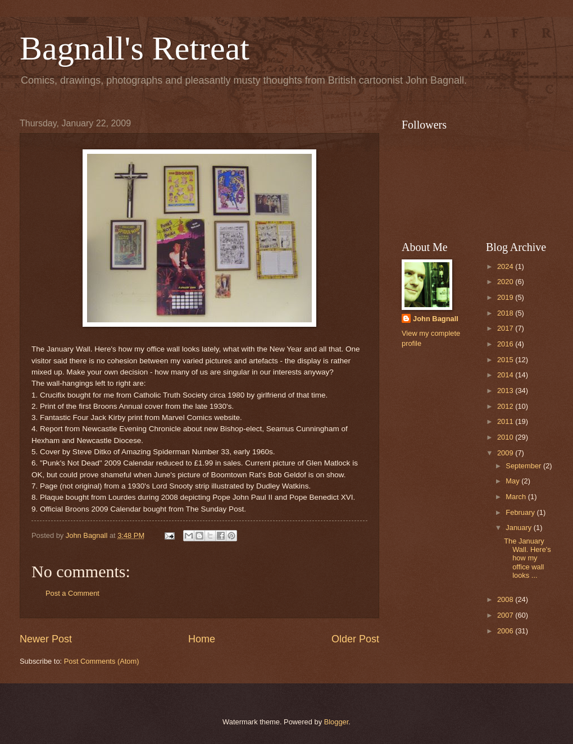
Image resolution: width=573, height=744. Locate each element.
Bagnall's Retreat (134, 48)
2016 (506, 344)
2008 (506, 599)
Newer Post (46, 639)
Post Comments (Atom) (101, 661)
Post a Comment (72, 593)
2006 (506, 631)
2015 (506, 359)
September (524, 466)
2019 (506, 297)
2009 (506, 453)
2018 (506, 313)
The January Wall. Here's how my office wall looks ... (527, 558)
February (521, 512)
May (513, 481)
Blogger (336, 722)
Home (201, 639)
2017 (506, 328)
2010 (506, 437)
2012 (506, 406)
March (516, 496)
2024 (506, 266)
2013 (506, 390)
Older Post (355, 639)
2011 (506, 421)
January (519, 527)
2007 (506, 615)
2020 (506, 281)
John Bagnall (435, 318)
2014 (506, 375)
